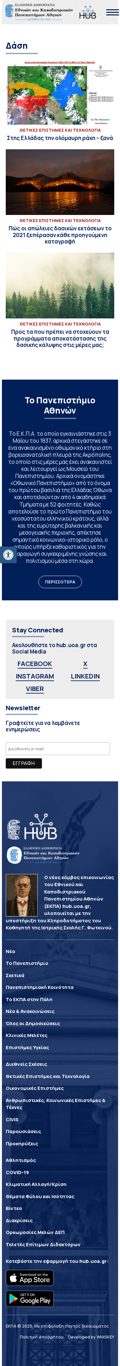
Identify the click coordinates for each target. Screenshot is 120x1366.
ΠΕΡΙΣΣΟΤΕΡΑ (60, 582)
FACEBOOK (35, 663)
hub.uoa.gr (93, 1261)
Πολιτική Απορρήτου (41, 1337)
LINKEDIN (85, 676)
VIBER (35, 688)
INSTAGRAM (35, 676)
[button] (8, 555)
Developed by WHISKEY (91, 1337)
